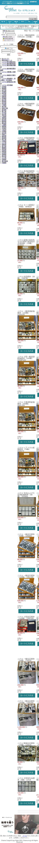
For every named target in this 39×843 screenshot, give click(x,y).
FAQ (29, 21)
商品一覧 (3, 21)
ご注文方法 (10, 22)
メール (24, 836)
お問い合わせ (31, 13)
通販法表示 (16, 22)
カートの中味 (16, 13)
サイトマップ (24, 13)
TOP (36, 13)
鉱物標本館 (35, 22)
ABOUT (22, 21)
